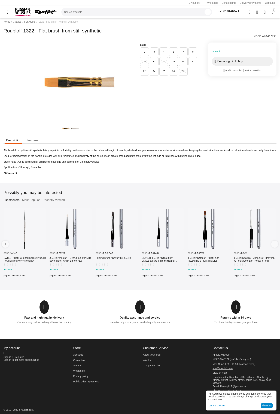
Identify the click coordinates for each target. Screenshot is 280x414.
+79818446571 (228, 11)
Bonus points (229, 2)
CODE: (257, 36)
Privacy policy (80, 376)
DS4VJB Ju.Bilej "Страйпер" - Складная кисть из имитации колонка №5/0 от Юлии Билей (159, 259)
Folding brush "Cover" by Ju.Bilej (114, 257)
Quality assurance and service (140, 317)
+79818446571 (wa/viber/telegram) (232, 359)
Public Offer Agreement (86, 381)
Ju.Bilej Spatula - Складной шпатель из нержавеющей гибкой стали (254, 259)
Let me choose (216, 405)
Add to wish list (232, 70)
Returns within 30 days (235, 317)
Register (19, 357)
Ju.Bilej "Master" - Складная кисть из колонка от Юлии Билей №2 (70, 259)
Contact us (79, 360)
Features (32, 140)
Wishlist (147, 360)
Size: (143, 44)
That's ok (267, 405)
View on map (220, 372)
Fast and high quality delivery (44, 317)
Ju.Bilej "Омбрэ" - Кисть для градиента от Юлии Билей (203, 259)
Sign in (7, 357)
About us (78, 354)
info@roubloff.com (223, 368)
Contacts (270, 2)
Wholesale (212, 2)
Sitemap (77, 365)
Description (13, 140)
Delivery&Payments (250, 2)
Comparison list (151, 365)
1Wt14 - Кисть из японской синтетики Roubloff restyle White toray (25, 259)
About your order (152, 354)
